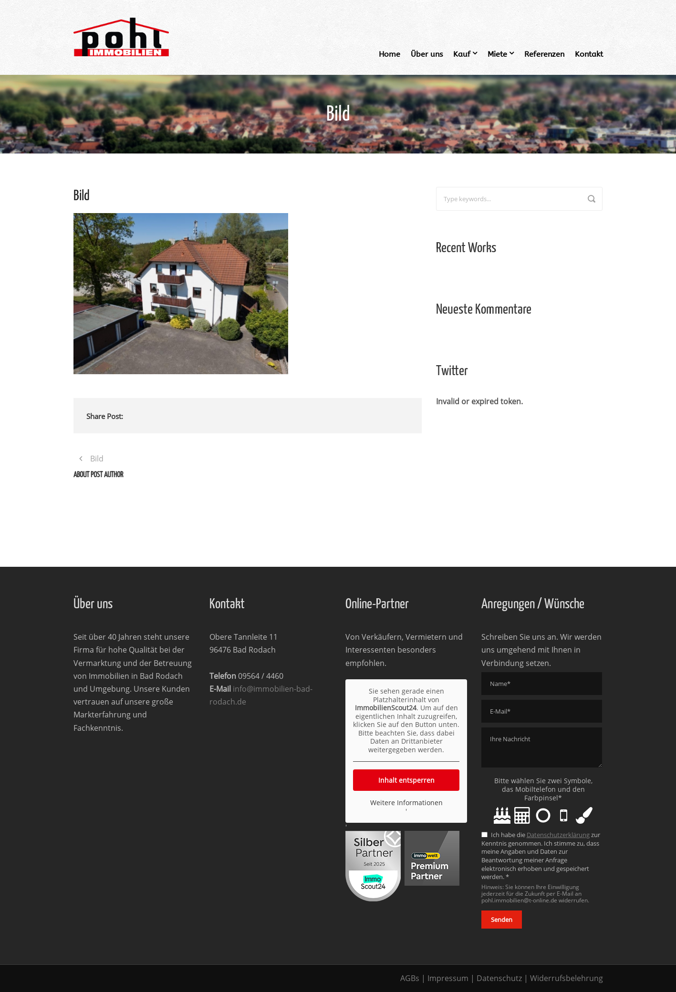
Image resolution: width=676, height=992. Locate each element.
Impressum (447, 978)
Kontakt (589, 54)
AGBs (409, 978)
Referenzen (544, 54)
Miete (497, 54)
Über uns (427, 54)
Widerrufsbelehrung (566, 978)
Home (389, 54)
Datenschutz (499, 978)
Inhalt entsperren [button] (406, 780)
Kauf (461, 54)
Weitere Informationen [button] (406, 802)
